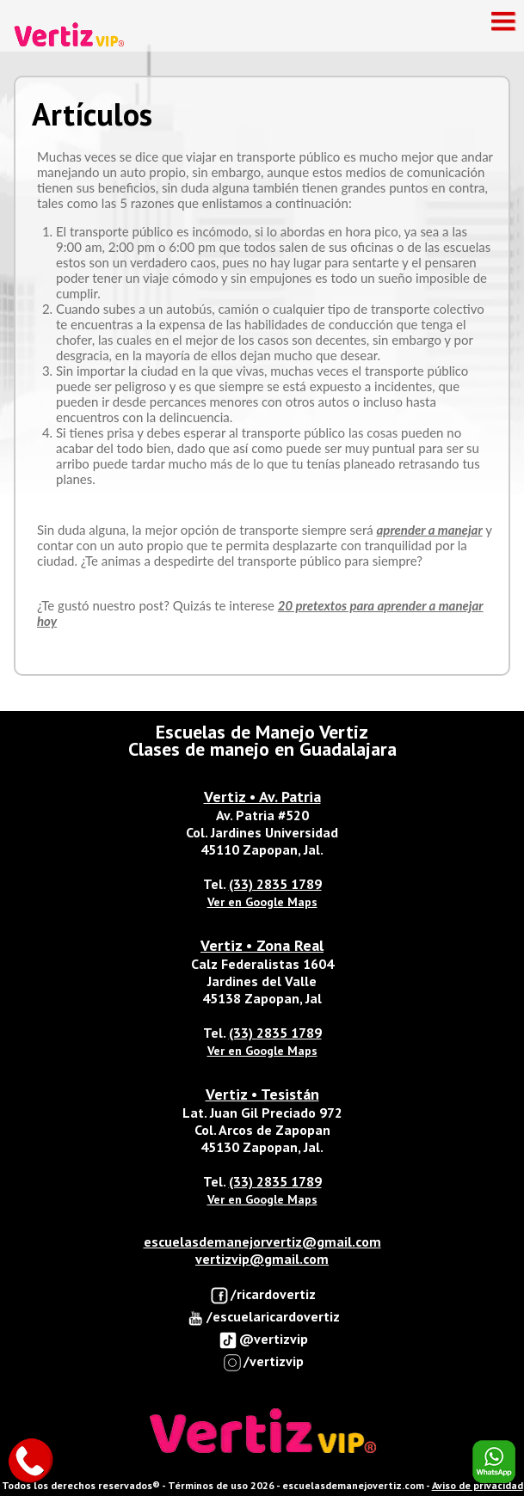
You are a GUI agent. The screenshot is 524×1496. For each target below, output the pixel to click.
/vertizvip (263, 1362)
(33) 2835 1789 (275, 883)
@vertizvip (263, 1340)
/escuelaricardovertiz (263, 1317)
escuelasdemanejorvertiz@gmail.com (262, 1241)
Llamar (30, 1461)
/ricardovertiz (263, 1295)
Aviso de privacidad (477, 1485)
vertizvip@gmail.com (262, 1258)
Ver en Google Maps (262, 902)
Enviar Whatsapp (493, 1461)
